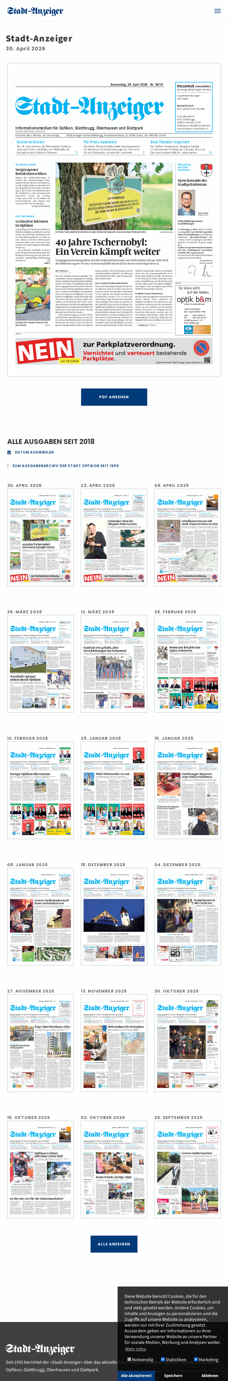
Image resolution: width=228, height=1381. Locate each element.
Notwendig (140, 1360)
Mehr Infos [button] (135, 1349)
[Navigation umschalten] (218, 11)
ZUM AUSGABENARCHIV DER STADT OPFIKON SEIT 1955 (65, 465)
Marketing (206, 1360)
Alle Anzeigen (114, 1244)
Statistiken (173, 1360)
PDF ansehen (114, 397)
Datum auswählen (30, 452)
